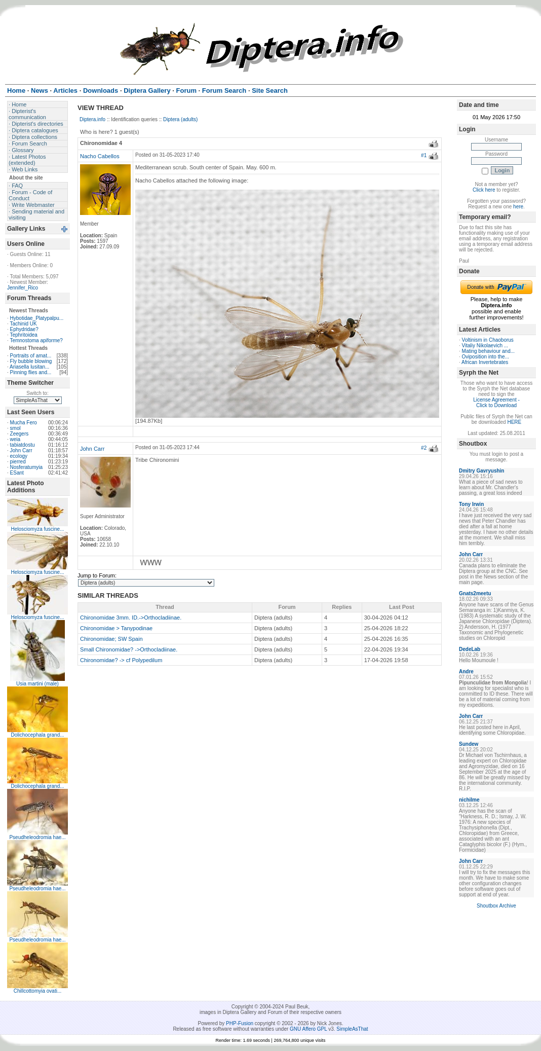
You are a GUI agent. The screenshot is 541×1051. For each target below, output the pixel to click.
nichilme (469, 800)
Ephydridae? (24, 329)
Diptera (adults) (180, 119)
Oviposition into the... (485, 356)
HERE (514, 422)
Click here (484, 190)
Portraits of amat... (31, 355)
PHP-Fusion (239, 1023)
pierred (18, 461)
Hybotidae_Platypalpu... (37, 318)
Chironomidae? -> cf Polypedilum (121, 660)
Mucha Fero (23, 422)
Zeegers (19, 434)
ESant (17, 473)
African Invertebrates (484, 362)
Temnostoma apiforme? (36, 340)
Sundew (468, 744)
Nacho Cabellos (100, 156)
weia (15, 439)
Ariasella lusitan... (29, 367)
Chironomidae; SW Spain (111, 639)
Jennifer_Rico (22, 288)
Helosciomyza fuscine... (37, 529)
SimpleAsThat (352, 1029)
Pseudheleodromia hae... (37, 837)
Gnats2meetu (475, 593)
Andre (466, 671)
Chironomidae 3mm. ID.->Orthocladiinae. (130, 617)
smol (15, 428)
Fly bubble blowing (31, 361)
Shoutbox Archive (496, 906)
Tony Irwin (471, 504)
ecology (18, 456)
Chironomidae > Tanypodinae (116, 628)
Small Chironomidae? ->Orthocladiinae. (128, 649)
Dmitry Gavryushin (481, 471)
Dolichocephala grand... (37, 735)
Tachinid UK (23, 324)
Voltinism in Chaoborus (488, 340)
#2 (424, 448)
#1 (424, 155)
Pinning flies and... (31, 372)
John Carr (21, 450)
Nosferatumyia (26, 467)
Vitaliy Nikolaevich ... (485, 345)
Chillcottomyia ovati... (37, 991)
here (518, 206)
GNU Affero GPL (308, 1029)
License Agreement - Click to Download (496, 402)
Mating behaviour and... (488, 351)
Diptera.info (92, 119)
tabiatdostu (22, 445)
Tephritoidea (23, 335)
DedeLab (469, 649)
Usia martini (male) (37, 683)
